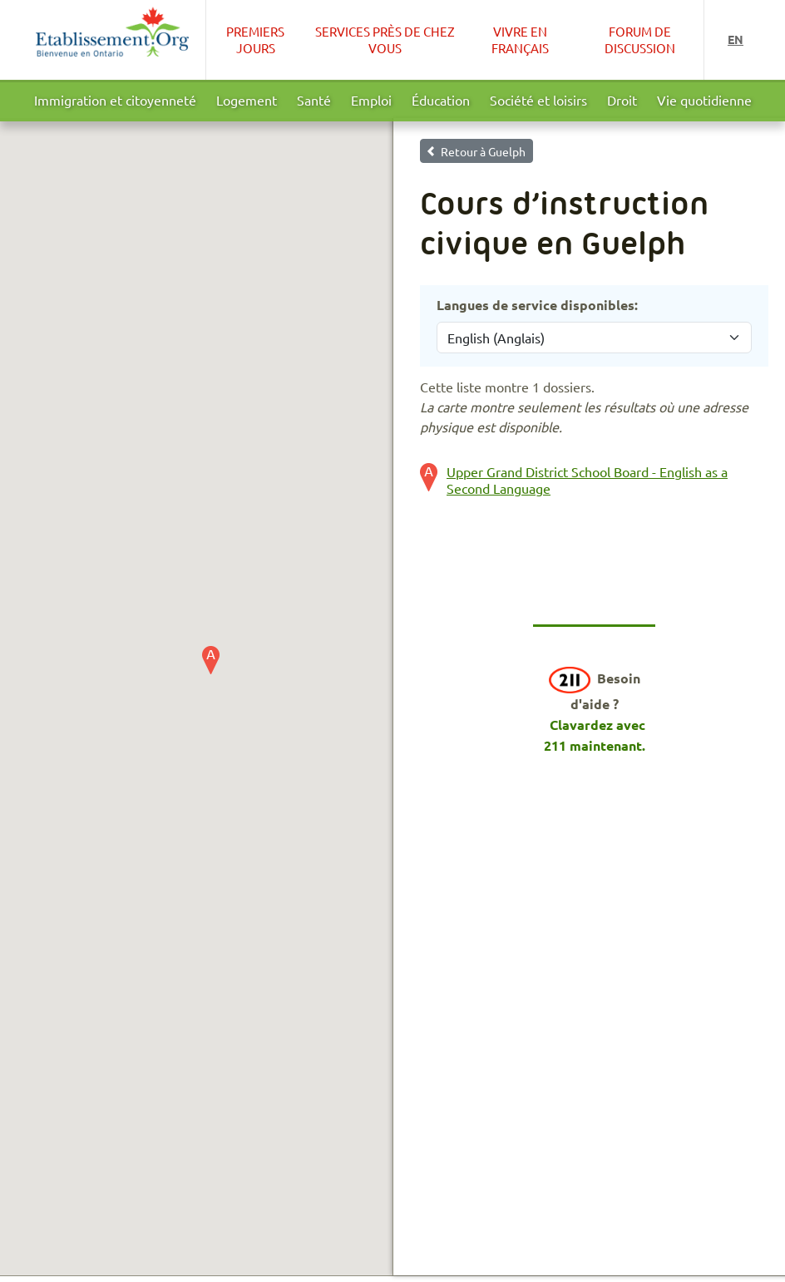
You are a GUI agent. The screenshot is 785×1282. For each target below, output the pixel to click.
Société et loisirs (538, 99)
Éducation (441, 99)
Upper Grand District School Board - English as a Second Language (587, 479)
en (735, 39)
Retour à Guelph (483, 151)
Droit (622, 99)
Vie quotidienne (704, 99)
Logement (246, 99)
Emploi (371, 99)
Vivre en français (520, 39)
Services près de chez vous (385, 39)
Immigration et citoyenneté (115, 99)
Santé (314, 99)
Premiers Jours (255, 39)
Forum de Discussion (640, 39)
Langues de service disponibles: (537, 304)
